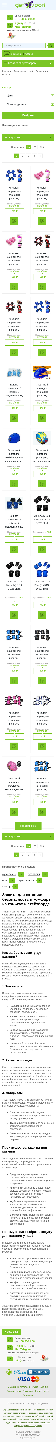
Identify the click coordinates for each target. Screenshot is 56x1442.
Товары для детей (23, 71)
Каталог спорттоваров (22, 63)
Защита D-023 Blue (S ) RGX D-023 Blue (42, 585)
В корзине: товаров (22, 54)
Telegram (25, 26)
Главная (6, 71)
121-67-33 (25, 23)
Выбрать (28, 115)
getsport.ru (24, 1360)
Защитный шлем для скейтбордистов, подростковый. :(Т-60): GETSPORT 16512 (14, 461)
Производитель (16, 104)
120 (42, 147)
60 (35, 147)
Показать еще (28, 826)
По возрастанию (13, 137)
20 (28, 147)
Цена (10, 95)
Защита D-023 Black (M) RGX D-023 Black (14, 585)
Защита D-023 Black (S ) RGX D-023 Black (42, 519)
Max (17, 26)
